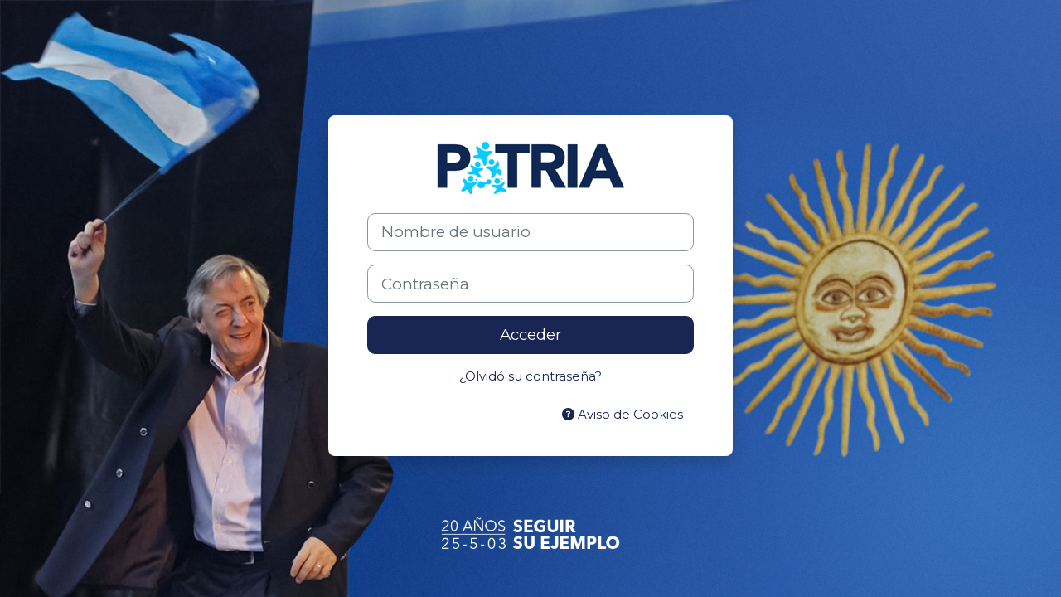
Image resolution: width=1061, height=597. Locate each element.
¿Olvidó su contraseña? (530, 376)
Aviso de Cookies (622, 414)
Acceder (530, 334)
